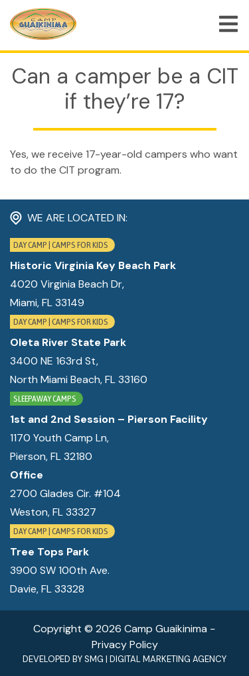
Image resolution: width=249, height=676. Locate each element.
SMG (94, 659)
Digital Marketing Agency (168, 659)
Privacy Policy (125, 644)
